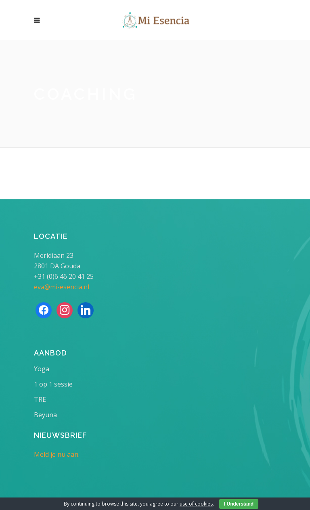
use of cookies (196, 503)
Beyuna (45, 414)
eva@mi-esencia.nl (61, 286)
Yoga (41, 368)
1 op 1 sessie (53, 384)
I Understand (238, 504)
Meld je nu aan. (57, 454)
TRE (40, 399)
